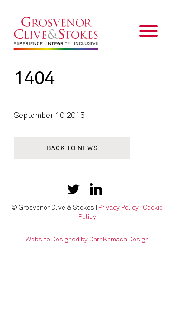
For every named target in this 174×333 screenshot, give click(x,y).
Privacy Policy (118, 207)
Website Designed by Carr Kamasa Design (87, 239)
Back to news (72, 148)
